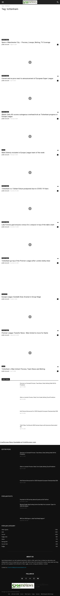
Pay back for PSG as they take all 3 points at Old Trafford (34, 499)
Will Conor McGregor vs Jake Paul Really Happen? (32, 518)
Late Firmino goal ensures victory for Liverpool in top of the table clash (28, 225)
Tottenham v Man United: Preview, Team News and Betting (23, 369)
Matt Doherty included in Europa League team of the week (23, 153)
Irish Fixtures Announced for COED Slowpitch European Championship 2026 (39, 411)
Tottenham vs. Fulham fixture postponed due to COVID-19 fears (25, 189)
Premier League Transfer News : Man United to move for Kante (25, 333)
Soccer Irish (4, 294)
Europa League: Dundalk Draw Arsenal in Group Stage (21, 297)
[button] (2, 2)
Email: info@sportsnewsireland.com (17, 567)
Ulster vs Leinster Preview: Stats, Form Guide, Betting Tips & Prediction (37, 397)
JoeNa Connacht (5, 44)
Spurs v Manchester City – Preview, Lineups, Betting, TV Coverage (26, 42)
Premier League (5, 39)
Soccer (3, 149)
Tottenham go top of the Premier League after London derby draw (26, 261)
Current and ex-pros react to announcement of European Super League (27, 78)
